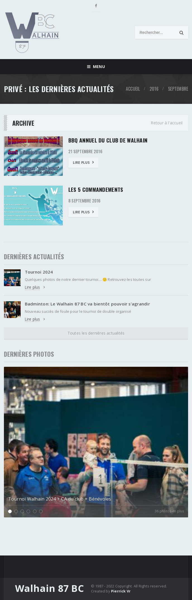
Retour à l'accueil (167, 122)
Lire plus (83, 162)
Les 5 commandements (96, 189)
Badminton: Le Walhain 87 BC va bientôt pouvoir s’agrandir (90, 304)
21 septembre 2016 (86, 151)
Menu (96, 66)
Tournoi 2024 (39, 272)
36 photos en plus (169, 511)
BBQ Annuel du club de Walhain (108, 140)
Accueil (133, 88)
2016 (154, 88)
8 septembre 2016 (85, 200)
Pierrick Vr (121, 591)
